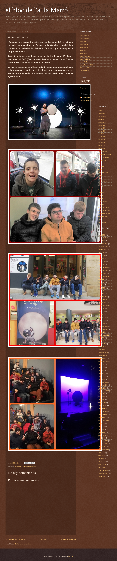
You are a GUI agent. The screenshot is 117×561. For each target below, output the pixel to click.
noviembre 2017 (103, 473)
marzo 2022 (102, 344)
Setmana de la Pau (104, 210)
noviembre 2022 (103, 329)
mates (100, 175)
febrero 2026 (102, 238)
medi (99, 178)
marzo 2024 (102, 288)
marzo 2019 (102, 432)
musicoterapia (102, 187)
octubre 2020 (102, 388)
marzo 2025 (102, 261)
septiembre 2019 (103, 420)
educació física (103, 151)
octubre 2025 (102, 250)
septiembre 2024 (103, 276)
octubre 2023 (102, 303)
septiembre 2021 (103, 361)
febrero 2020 (102, 405)
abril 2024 (101, 285)
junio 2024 (101, 279)
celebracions (102, 122)
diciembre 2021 (103, 352)
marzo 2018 (102, 461)
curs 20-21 (101, 134)
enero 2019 (101, 438)
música (100, 184)
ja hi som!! (101, 166)
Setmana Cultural (103, 207)
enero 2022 (101, 350)
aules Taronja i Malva (87, 65)
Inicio (43, 539)
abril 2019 (101, 429)
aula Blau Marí (85, 38)
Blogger (70, 556)
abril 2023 (101, 314)
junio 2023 (101, 308)
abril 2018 (101, 458)
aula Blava (83, 41)
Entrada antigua (68, 539)
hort (99, 163)
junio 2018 (101, 453)
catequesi (101, 119)
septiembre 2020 (103, 391)
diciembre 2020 (103, 382)
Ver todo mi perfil (86, 100)
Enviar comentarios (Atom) (23, 544)
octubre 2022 (102, 332)
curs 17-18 (101, 125)
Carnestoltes (102, 116)
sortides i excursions (29, 466)
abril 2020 (101, 400)
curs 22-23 (101, 140)
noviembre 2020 (103, 385)
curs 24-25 (101, 146)
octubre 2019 (102, 417)
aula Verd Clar (85, 59)
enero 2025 (101, 264)
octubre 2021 (102, 358)
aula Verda (84, 62)
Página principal (85, 88)
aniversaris (101, 113)
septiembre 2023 (103, 305)
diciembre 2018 (103, 441)
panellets (101, 193)
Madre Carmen (103, 172)
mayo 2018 (101, 456)
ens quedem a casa (104, 154)
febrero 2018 (102, 464)
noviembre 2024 (103, 270)
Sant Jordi (101, 204)
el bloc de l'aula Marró (37, 10)
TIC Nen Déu (84, 71)
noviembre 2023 (103, 300)
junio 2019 (101, 423)
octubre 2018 (102, 447)
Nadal (100, 190)
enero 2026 (101, 241)
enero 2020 (101, 408)
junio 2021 (101, 364)
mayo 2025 (101, 255)
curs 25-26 (101, 148)
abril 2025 (101, 258)
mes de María (102, 181)
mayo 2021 (101, 367)
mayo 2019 (101, 426)
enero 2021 (101, 379)
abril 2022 (101, 341)
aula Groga (84, 47)
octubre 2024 (102, 273)
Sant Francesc (102, 201)
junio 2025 (101, 252)
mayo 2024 (101, 282)
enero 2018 (101, 467)
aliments (100, 110)
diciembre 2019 (103, 411)
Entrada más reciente (15, 539)
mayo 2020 (101, 397)
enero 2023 (101, 323)
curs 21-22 (101, 137)
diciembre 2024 (103, 267)
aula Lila (83, 50)
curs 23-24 (18, 466)
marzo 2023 (102, 317)
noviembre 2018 (103, 444)
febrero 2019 (102, 435)
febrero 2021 (102, 376)
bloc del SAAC (85, 68)
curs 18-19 (101, 128)
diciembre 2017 (103, 470)
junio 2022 (101, 338)
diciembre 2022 (103, 326)
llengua (100, 169)
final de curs (102, 160)
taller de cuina (102, 216)
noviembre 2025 (103, 247)
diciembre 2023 (103, 297)
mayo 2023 (101, 311)
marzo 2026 (102, 235)
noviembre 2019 (103, 414)
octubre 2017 (102, 476)
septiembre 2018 (103, 450)
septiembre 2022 (103, 335)
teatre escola (102, 222)
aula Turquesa (85, 56)
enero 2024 (101, 294)
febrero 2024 (102, 291)
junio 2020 (101, 394)
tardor (100, 219)
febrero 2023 (102, 320)
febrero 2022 (102, 347)
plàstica (100, 199)
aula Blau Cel (84, 35)
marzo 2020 (102, 403)
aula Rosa (83, 53)
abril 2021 (101, 370)
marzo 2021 (102, 373)
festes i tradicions (103, 157)
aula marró (86, 97)
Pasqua (100, 196)
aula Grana (84, 44)
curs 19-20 (101, 131)
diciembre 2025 (103, 244)
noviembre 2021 (103, 355)
